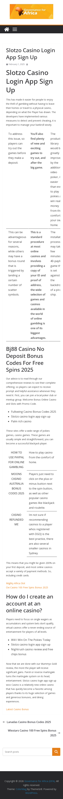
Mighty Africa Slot (15, 583)
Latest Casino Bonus (17, 709)
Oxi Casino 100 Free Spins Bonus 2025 (27, 587)
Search (56, 752)
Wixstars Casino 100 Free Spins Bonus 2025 (34, 733)
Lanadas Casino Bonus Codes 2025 (27, 722)
